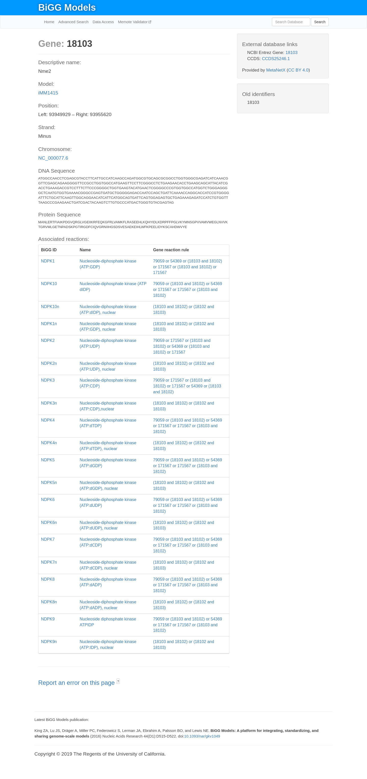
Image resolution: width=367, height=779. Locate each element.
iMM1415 (48, 92)
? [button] (118, 681)
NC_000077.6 (53, 158)
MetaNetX (276, 70)
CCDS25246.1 (276, 58)
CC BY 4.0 (298, 70)
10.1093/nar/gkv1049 (202, 736)
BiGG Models (67, 7)
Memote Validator (133, 22)
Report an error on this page (77, 682)
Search (319, 22)
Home (49, 22)
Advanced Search (73, 22)
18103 (291, 52)
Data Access (103, 22)
